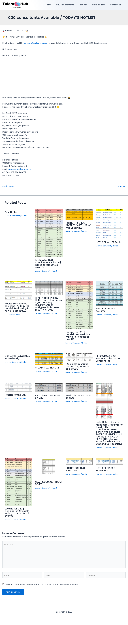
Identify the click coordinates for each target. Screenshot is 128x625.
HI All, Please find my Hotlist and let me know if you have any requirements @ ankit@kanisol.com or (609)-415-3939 (47, 303)
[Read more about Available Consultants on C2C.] (48, 387)
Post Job (85, 4)
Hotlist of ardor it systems (106, 309)
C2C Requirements (68, 4)
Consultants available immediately (18, 357)
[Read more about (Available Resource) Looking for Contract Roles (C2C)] (79, 356)
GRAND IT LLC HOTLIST (48, 367)
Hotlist (24, 216)
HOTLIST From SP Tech (109, 242)
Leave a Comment (12, 216)
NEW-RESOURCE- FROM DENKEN (48, 485)
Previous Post (7, 186)
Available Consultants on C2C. (48, 396)
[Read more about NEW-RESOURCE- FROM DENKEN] (48, 469)
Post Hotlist (11, 212)
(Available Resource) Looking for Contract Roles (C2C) (78, 366)
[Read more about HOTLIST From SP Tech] (109, 224)
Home (53, 4)
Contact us (117, 5)
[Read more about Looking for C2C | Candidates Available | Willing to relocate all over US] (48, 233)
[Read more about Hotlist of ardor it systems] (109, 293)
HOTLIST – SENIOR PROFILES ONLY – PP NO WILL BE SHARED (79, 225)
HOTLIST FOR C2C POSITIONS (76, 471)
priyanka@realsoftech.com (37, 43)
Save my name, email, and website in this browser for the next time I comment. (42, 587)
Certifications (100, 4)
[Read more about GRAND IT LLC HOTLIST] (48, 358)
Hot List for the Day (16, 394)
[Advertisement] (64, 76)
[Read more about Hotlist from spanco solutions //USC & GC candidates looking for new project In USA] (18, 290)
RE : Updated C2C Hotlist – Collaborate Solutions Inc (108, 358)
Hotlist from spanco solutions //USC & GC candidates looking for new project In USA (18, 307)
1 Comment (9, 314)
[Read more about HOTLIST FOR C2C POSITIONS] (79, 462)
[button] (122, 5)
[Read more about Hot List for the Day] (18, 386)
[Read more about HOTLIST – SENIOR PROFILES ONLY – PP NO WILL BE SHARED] (79, 214)
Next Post (122, 186)
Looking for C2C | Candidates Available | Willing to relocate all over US (48, 263)
